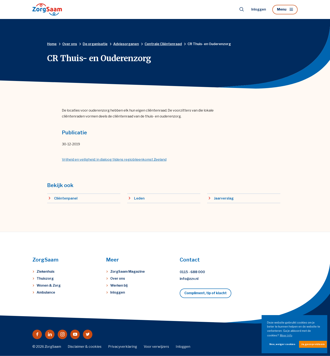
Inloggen (258, 9)
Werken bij (119, 285)
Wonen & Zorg (49, 285)
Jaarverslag (224, 198)
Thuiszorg (45, 278)
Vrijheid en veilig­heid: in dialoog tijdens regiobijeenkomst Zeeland (114, 160)
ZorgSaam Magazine (127, 272)
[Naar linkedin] (50, 334)
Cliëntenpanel (65, 198)
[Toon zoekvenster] (241, 9)
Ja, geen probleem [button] (313, 344)
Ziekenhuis (46, 272)
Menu (281, 9)
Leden (139, 198)
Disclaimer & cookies (84, 347)
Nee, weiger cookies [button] (282, 344)
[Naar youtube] (75, 334)
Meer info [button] (286, 335)
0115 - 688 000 (192, 272)
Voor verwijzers (156, 347)
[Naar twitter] (87, 334)
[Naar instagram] (62, 334)
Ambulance (46, 292)
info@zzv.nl (189, 279)
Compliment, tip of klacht (205, 293)
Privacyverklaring (122, 347)
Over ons (117, 278)
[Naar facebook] (37, 334)
